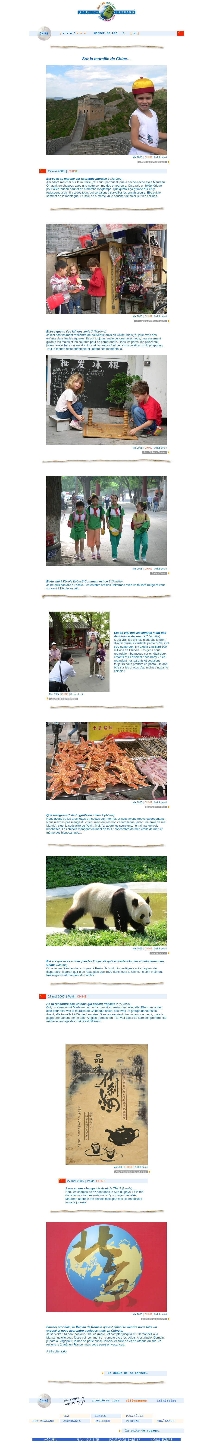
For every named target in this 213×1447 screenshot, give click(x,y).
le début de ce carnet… (125, 1373)
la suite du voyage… (141, 1430)
